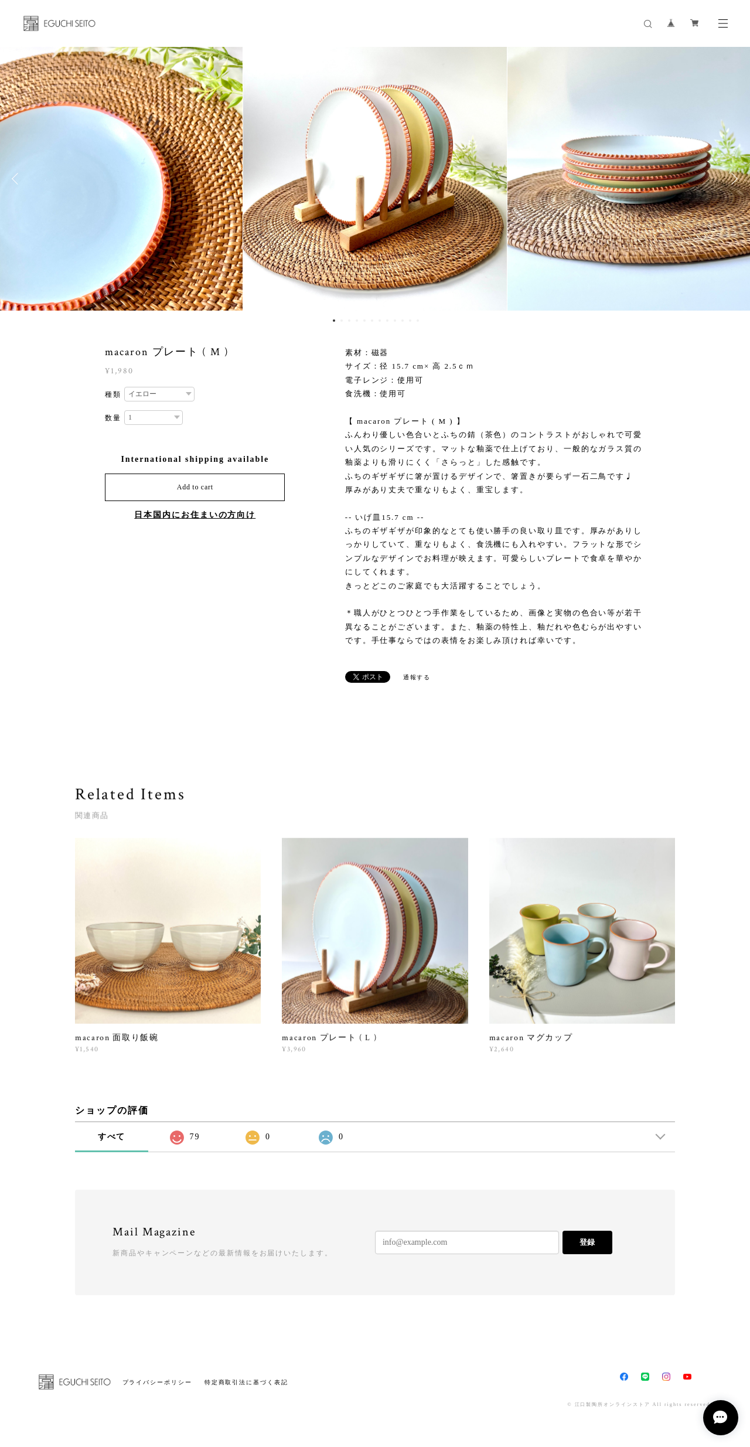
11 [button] (410, 320)
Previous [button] (17, 179)
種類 (113, 394)
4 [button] (357, 320)
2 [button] (341, 320)
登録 (587, 1242)
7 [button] (380, 320)
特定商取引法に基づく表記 (246, 1382)
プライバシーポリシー (157, 1382)
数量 (113, 418)
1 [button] (334, 320)
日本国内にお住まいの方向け (194, 514)
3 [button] (349, 320)
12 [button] (418, 320)
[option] (375, 179)
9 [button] (395, 320)
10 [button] (402, 320)
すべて (112, 1136)
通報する (417, 677)
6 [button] (372, 320)
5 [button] (364, 320)
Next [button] (732, 179)
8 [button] (387, 320)
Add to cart (195, 487)
